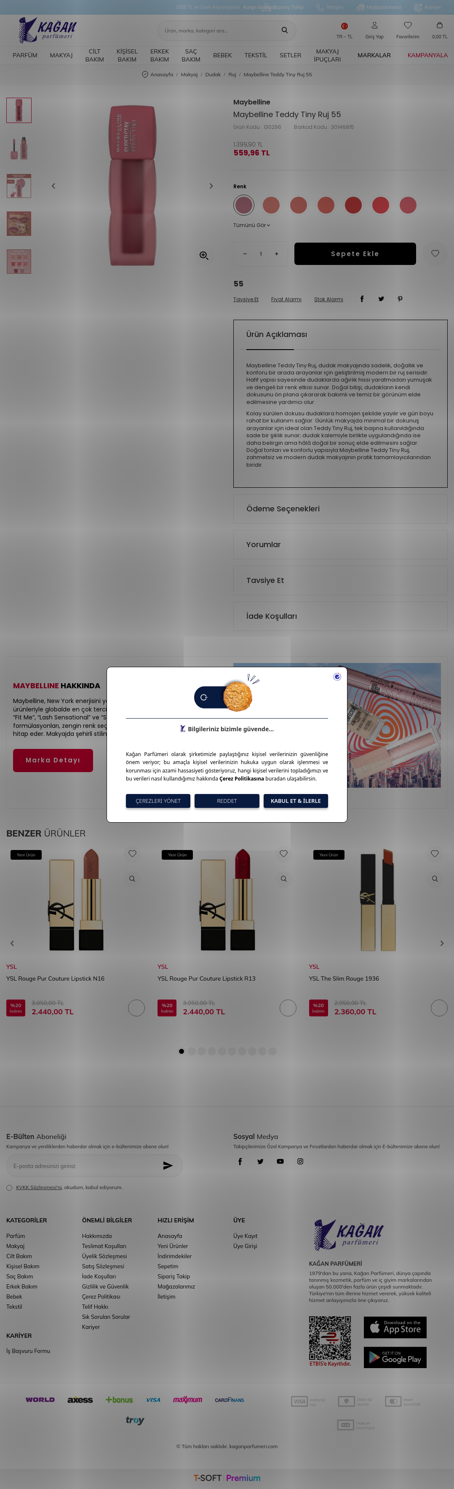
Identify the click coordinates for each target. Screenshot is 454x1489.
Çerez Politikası (101, 1296)
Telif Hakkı (95, 1306)
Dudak (213, 74)
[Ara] (284, 30)
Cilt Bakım (94, 55)
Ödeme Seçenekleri (283, 508)
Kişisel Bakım (127, 55)
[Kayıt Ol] (170, 1165)
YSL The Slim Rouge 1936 (344, 978)
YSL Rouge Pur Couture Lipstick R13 (206, 978)
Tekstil (256, 55)
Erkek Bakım (159, 55)
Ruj (232, 74)
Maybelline (251, 102)
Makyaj (61, 55)
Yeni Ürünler (173, 1246)
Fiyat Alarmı (286, 299)
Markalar (374, 55)
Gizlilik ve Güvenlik (105, 1286)
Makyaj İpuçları (327, 55)
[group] (132, 186)
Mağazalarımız (379, 7)
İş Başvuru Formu (28, 1350)
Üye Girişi (245, 1246)
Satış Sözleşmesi (103, 1266)
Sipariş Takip (282, 7)
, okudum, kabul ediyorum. (64, 1187)
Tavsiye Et (246, 299)
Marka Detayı (53, 760)
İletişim (329, 7)
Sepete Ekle (355, 253)
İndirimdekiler (175, 1256)
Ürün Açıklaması (276, 334)
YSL (11, 966)
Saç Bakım (191, 55)
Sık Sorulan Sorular (106, 1316)
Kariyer (427, 7)
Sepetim (168, 1266)
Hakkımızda (97, 1235)
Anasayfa (157, 75)
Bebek (222, 55)
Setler (290, 55)
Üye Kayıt (245, 1235)
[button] (56, 186)
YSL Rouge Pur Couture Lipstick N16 (55, 978)
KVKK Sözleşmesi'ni (38, 1187)
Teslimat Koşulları (104, 1246)
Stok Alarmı (328, 299)
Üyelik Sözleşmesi (104, 1256)
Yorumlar (263, 544)
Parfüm (25, 55)
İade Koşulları (271, 616)
